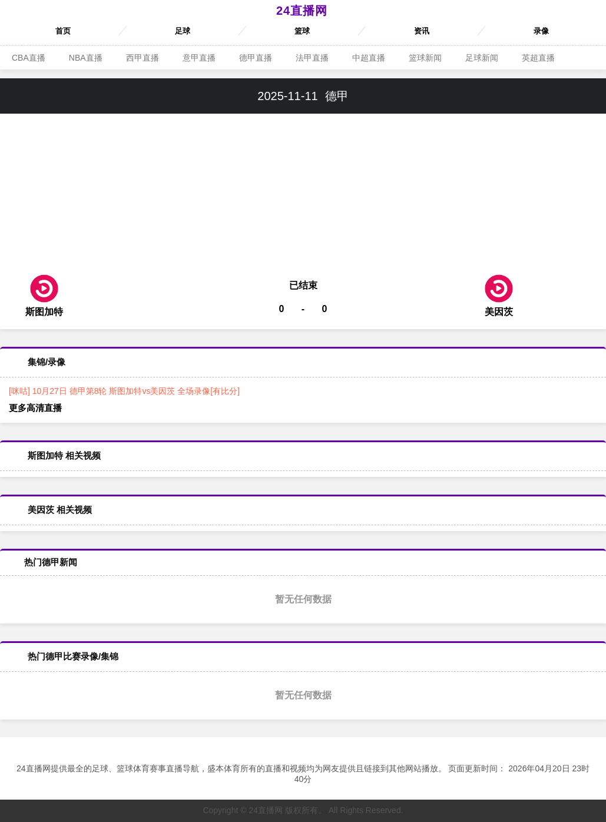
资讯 (421, 30)
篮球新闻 (425, 57)
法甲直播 (312, 57)
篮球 (302, 30)
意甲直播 (199, 57)
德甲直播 (255, 57)
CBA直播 (28, 57)
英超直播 (538, 57)
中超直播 (368, 57)
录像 (541, 30)
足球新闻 (481, 57)
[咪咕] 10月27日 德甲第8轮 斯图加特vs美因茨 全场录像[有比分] (124, 391)
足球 (182, 30)
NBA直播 (85, 57)
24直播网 (301, 10)
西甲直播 (142, 57)
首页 (63, 30)
